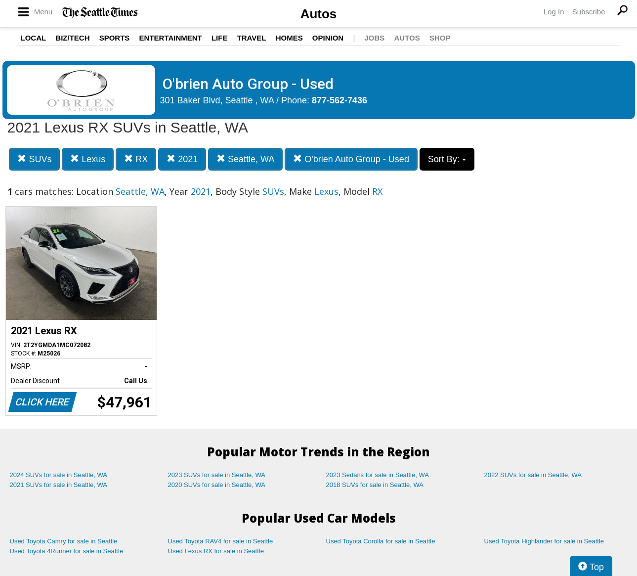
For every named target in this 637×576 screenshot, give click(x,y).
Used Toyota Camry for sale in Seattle (64, 541)
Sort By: (447, 159)
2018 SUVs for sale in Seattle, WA (375, 484)
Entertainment (170, 38)
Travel (251, 38)
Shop (440, 38)
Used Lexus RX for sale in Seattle (216, 551)
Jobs (374, 38)
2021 (182, 159)
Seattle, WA (245, 159)
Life (220, 38)
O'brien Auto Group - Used (351, 159)
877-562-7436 (339, 100)
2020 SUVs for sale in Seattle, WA (217, 484)
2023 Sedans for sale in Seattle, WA (377, 475)
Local (33, 38)
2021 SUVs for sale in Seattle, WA (59, 484)
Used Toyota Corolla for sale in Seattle (380, 541)
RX (136, 159)
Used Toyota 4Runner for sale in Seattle (67, 551)
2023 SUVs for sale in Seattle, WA (217, 475)
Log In (554, 11)
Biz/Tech (72, 38)
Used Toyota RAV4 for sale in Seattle (220, 541)
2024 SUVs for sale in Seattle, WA (59, 475)
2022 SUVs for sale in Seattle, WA (533, 475)
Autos (318, 13)
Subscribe (588, 11)
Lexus (87, 159)
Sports (114, 38)
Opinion (327, 38)
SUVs (34, 159)
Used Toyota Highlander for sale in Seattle (544, 541)
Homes (289, 38)
